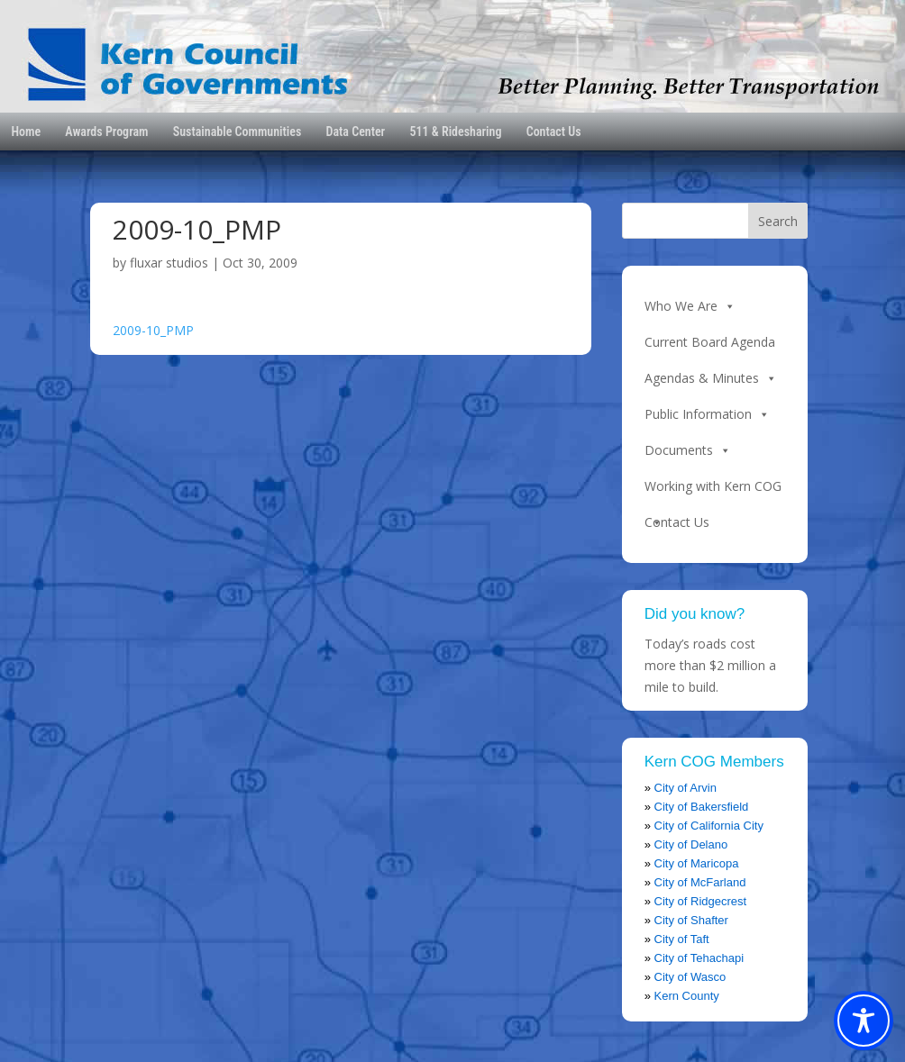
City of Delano (691, 844)
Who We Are (690, 306)
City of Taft (681, 939)
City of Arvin (685, 787)
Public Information (707, 414)
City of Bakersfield (701, 806)
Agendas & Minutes (710, 378)
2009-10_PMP (153, 330)
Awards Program (106, 131)
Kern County (686, 996)
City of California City (708, 825)
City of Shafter (691, 920)
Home (26, 131)
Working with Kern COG (713, 490)
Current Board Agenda (709, 341)
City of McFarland (700, 882)
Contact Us (553, 131)
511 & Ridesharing (455, 131)
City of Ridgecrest (700, 901)
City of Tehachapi (699, 958)
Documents (687, 450)
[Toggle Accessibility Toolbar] (863, 1020)
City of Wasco (690, 977)
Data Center (356, 131)
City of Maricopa (696, 863)
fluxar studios (169, 262)
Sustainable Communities (237, 131)
